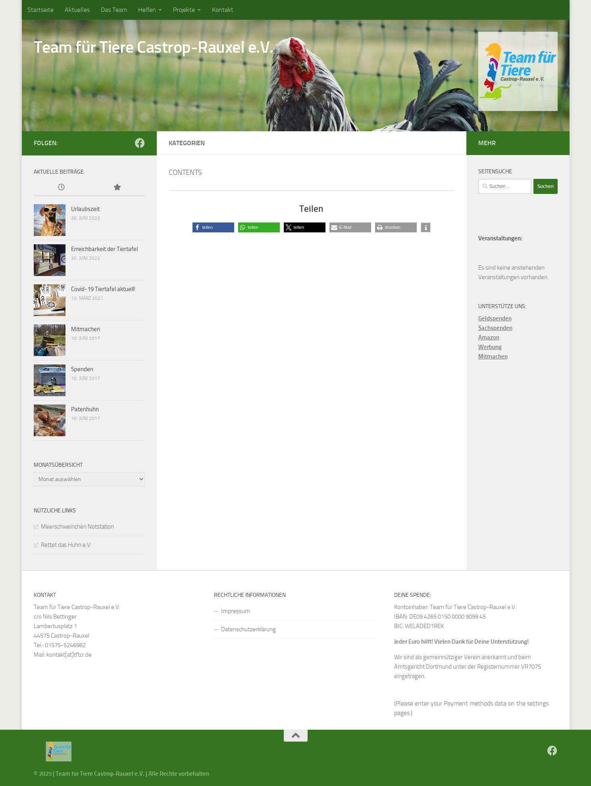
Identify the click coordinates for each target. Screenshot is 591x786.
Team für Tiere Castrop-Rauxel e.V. (153, 47)
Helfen (147, 9)
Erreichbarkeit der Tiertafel (104, 249)
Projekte (184, 9)
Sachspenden (495, 328)
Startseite (40, 9)
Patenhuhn (85, 409)
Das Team (114, 9)
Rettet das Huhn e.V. (66, 544)
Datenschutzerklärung (248, 629)
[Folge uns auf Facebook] (140, 143)
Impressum (235, 611)
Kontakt (222, 9)
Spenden (82, 369)
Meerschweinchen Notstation (77, 526)
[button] (213, 227)
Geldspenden (495, 318)
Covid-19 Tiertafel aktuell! (103, 289)
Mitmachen (85, 329)
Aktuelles (77, 9)
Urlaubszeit (85, 209)
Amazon (488, 337)
